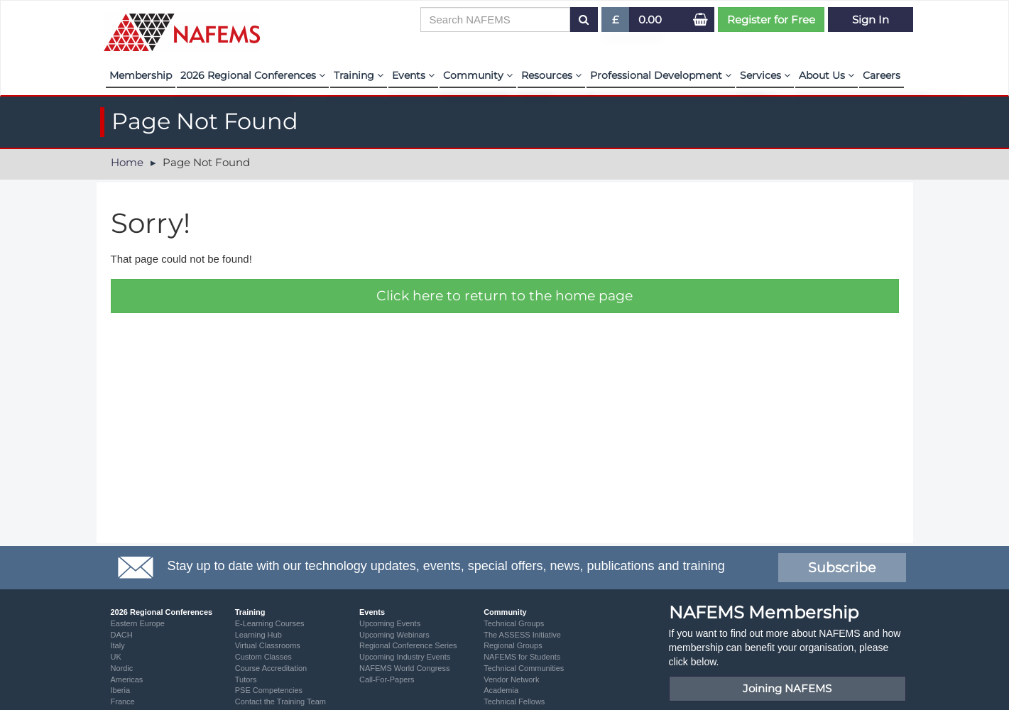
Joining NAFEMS (787, 688)
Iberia (121, 690)
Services (765, 75)
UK (116, 656)
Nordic (122, 668)
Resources (551, 75)
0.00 (650, 19)
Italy (118, 645)
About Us (826, 75)
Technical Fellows (514, 701)
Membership (140, 75)
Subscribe (842, 567)
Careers (881, 75)
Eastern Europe (138, 623)
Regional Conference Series (408, 645)
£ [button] (616, 22)
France (123, 701)
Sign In (870, 19)
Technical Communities (524, 668)
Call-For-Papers (387, 679)
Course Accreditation (271, 668)
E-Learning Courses (270, 623)
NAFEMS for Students (522, 656)
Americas (127, 679)
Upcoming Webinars (394, 634)
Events (413, 75)
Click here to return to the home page (504, 296)
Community (478, 75)
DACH (122, 634)
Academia (501, 690)
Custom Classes (263, 656)
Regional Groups (513, 645)
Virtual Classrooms (267, 645)
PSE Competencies (268, 690)
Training (358, 75)
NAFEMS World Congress (404, 668)
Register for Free (771, 19)
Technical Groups (514, 623)
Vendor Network (511, 679)
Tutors (246, 679)
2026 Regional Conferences (252, 75)
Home (127, 162)
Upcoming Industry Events (404, 656)
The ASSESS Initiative (522, 634)
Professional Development (660, 75)
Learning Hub (258, 634)
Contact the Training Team (280, 701)
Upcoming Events (389, 623)
